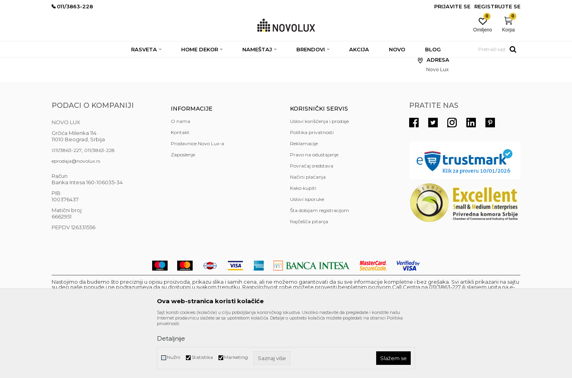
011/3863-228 (99, 208)
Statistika (202, 357)
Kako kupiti (303, 246)
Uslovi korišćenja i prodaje (319, 179)
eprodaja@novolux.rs (76, 219)
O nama (180, 179)
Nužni (173, 357)
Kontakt (180, 190)
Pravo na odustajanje (314, 212)
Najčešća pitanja (309, 279)
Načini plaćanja (308, 235)
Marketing (236, 357)
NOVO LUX (65, 63)
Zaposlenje (183, 212)
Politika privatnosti (312, 190)
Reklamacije (304, 201)
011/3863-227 (67, 208)
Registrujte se (497, 6)
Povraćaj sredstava (311, 223)
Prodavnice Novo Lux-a (197, 201)
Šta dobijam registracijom (319, 268)
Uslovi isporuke (307, 257)
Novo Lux (94, 63)
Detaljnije (171, 338)
